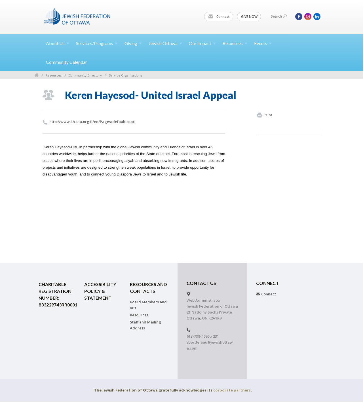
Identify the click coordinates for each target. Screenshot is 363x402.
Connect (219, 16)
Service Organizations (125, 75)
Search (279, 16)
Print (264, 115)
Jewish (165, 43)
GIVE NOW (249, 16)
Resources (54, 75)
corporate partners (232, 390)
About (57, 43)
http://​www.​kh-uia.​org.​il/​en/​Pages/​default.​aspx (92, 121)
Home (37, 75)
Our (202, 43)
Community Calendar (66, 62)
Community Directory (85, 75)
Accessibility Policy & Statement (100, 291)
